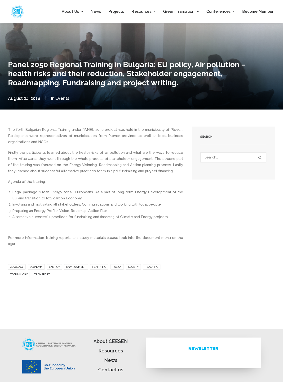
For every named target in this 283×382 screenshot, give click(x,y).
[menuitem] (72, 11)
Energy (54, 266)
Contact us (110, 370)
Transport (42, 274)
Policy (117, 266)
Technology (19, 274)
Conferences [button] (220, 11)
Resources (110, 351)
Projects (116, 11)
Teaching (151, 266)
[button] (260, 157)
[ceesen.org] (17, 11)
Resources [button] (143, 11)
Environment (76, 266)
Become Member (258, 11)
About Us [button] (72, 11)
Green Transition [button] (181, 11)
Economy (36, 266)
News (96, 11)
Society (133, 266)
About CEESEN (110, 341)
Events (62, 98)
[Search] (233, 157)
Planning (99, 266)
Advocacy (16, 266)
